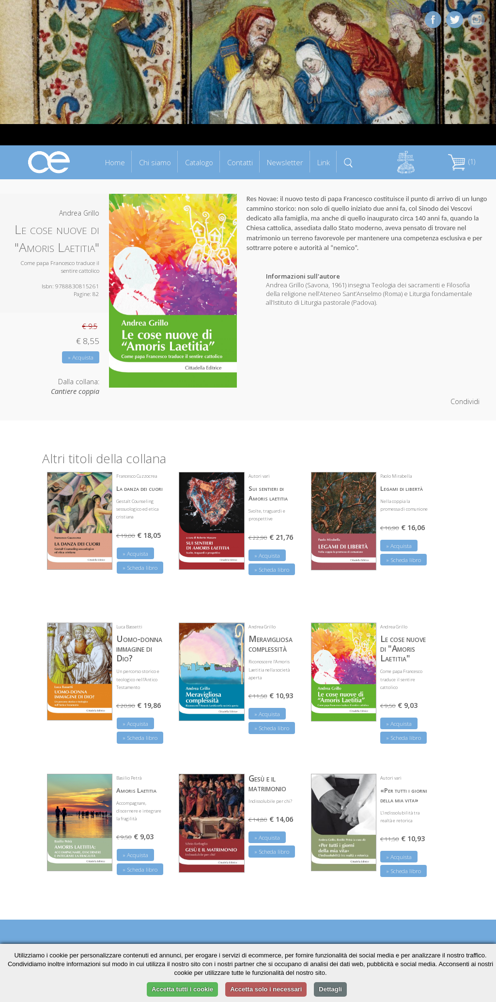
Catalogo (199, 162)
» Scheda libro (140, 567)
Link (323, 162)
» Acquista (80, 357)
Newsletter (285, 162)
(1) (461, 161)
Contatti (240, 162)
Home (115, 162)
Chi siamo (155, 162)
